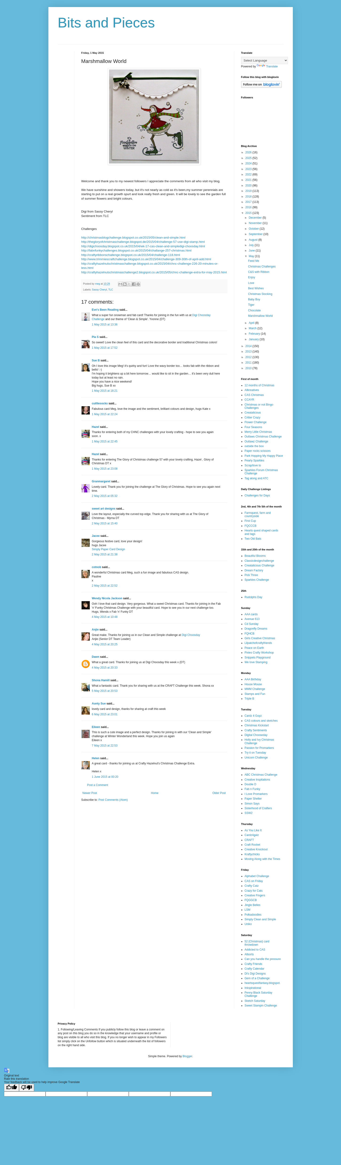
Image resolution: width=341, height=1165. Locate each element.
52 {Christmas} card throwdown (257, 943)
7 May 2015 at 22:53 (105, 745)
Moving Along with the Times (262, 859)
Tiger (251, 304)
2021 (248, 180)
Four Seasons (253, 427)
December (256, 217)
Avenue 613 (252, 619)
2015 (248, 213)
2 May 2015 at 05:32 (105, 496)
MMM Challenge (255, 689)
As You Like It (253, 830)
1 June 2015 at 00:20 (105, 776)
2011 (248, 362)
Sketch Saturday (255, 1000)
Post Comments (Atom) (113, 799)
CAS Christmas (254, 395)
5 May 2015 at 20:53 (105, 691)
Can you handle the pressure (263, 959)
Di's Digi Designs (255, 973)
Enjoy (251, 277)
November (256, 223)
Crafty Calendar (254, 968)
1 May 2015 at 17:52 (105, 347)
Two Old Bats (253, 538)
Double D (250, 784)
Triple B (249, 698)
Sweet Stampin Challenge (261, 1005)
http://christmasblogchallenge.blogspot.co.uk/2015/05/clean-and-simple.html (133, 237)
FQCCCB (251, 525)
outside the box (254, 446)
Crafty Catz (252, 885)
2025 (248, 158)
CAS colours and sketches (261, 720)
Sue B (96, 360)
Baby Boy (254, 299)
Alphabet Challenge (257, 876)
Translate (267, 66)
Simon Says (252, 803)
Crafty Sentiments (256, 730)
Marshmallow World (260, 315)
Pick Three (251, 575)
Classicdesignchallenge (259, 560)
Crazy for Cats (254, 890)
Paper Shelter (253, 798)
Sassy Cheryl (99, 289)
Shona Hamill (101, 680)
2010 (248, 368)
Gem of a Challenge (257, 978)
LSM (248, 909)
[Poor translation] (26, 1087)
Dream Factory (254, 570)
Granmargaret (101, 481)
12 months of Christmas (259, 385)
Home (154, 793)
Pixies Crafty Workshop (259, 652)
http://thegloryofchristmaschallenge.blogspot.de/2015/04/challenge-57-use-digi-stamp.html (143, 242)
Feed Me (253, 261)
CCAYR (249, 399)
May (252, 256)
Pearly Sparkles (254, 460)
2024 (248, 163)
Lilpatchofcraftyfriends (258, 643)
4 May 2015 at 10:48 (105, 617)
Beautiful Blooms (255, 555)
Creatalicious (253, 412)
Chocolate (254, 310)
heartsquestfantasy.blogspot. (263, 983)
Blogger (187, 1056)
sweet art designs (104, 508)
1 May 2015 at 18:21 (105, 390)
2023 (248, 169)
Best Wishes (256, 288)
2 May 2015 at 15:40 (105, 523)
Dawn (95, 656)
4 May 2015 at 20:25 (105, 644)
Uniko (248, 924)
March (253, 328)
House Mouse (253, 684)
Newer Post (89, 793)
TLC (110, 289)
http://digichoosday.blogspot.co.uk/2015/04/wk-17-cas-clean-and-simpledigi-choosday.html (143, 246)
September (256, 234)
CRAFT (249, 840)
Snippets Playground (258, 657)
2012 (248, 357)
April (252, 323)
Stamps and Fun (255, 694)
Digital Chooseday (256, 735)
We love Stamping (256, 662)
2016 (248, 207)
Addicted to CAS (255, 949)
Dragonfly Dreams (256, 628)
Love (251, 283)
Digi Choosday (191, 635)
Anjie (95, 629)
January (254, 339)
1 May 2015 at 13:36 (105, 324)
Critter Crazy (252, 417)
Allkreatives (252, 390)
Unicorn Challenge (256, 757)
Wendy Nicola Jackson (107, 598)
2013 (248, 351)
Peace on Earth (254, 648)
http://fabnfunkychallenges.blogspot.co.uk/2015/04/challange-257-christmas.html (136, 250)
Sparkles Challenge (257, 579)
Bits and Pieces (106, 23)
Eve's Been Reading (105, 309)
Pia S (95, 337)
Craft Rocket (252, 844)
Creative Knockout (256, 849)
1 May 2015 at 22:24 (105, 414)
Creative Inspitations (257, 779)
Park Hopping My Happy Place (264, 455)
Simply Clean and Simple (260, 919)
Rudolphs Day (253, 597)
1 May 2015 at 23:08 (105, 468)
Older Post (219, 793)
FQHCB (250, 633)
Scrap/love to (253, 465)
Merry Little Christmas (258, 431)
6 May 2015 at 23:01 (105, 714)
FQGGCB (251, 900)
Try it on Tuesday (255, 752)
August (253, 239)
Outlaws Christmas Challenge (263, 436)
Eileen (96, 727)
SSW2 (249, 813)
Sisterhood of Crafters (258, 808)
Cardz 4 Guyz (253, 715)
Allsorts (249, 954)
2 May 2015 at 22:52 (105, 585)
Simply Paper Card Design (108, 549)
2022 (248, 174)
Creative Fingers (255, 895)
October (254, 228)
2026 (248, 152)
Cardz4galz (252, 835)
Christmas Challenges (261, 266)
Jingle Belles (252, 905)
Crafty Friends (253, 964)
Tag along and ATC (256, 478)
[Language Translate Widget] (264, 60)
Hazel (95, 427)
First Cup (250, 521)
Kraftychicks (252, 854)
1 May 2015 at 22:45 (105, 441)
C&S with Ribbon (258, 272)
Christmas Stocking (260, 294)
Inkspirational (253, 988)
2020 (248, 185)
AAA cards (251, 614)
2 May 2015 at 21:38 (105, 554)
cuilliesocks (100, 403)
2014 (248, 346)
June (252, 250)
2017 (248, 202)
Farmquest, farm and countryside (258, 514)
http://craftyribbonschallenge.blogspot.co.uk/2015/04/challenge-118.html (130, 255)
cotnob (96, 567)
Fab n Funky (252, 789)
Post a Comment (97, 785)
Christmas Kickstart (257, 725)
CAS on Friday (254, 881)
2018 (248, 196)
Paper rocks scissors (258, 451)
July (252, 245)
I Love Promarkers (256, 794)
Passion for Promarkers (259, 748)
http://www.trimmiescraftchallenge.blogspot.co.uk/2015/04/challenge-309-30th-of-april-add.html (146, 259)
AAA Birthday (253, 679)
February (255, 333)
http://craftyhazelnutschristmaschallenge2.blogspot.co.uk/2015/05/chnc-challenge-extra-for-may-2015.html (154, 272)
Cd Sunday (252, 624)
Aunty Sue (99, 703)
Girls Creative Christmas (260, 638)
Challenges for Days (257, 495)
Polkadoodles (253, 914)
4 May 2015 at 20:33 (105, 667)
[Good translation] (11, 1087)
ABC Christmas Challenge (261, 774)
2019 (248, 191)
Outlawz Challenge (256, 441)
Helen (96, 758)
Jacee (96, 536)
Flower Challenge (256, 422)
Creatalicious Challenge (259, 565)
